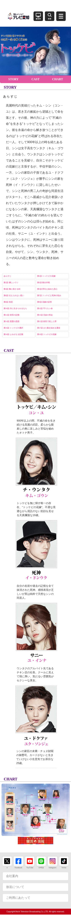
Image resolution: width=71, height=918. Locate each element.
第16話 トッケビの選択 (13, 328)
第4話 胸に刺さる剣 (12, 289)
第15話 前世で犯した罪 (47, 321)
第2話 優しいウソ (11, 282)
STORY (13, 79)
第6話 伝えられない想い (14, 295)
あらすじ (7, 276)
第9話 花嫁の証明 (44, 302)
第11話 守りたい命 (45, 308)
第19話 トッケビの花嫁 (47, 334)
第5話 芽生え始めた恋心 (47, 289)
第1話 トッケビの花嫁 (46, 276)
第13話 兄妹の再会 (45, 315)
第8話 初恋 (8, 302)
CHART (57, 79)
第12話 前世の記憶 (11, 315)
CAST (35, 79)
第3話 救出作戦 (43, 282)
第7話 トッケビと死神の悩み (49, 295)
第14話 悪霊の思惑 (11, 321)
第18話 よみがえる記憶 (13, 334)
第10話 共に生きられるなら (15, 308)
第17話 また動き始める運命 (48, 328)
